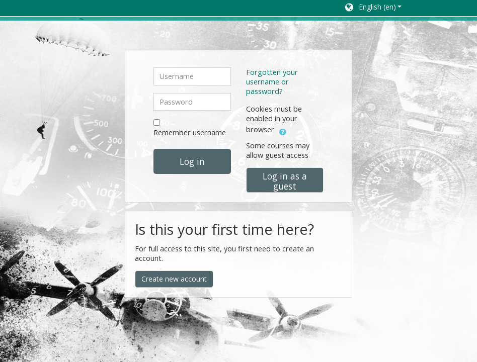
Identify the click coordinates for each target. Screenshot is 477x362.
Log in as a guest (285, 181)
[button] (373, 8)
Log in (192, 161)
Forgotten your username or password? (272, 81)
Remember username (189, 132)
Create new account (174, 279)
